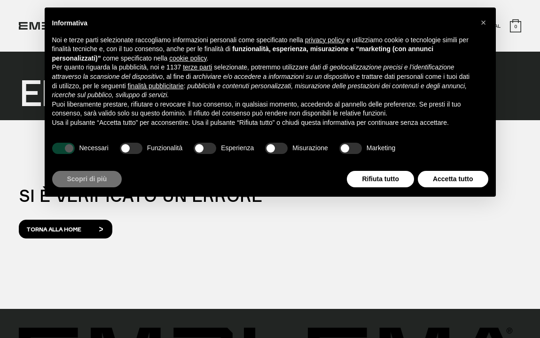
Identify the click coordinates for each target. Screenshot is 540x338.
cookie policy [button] (187, 58)
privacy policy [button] (324, 40)
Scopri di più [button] (87, 179)
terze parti (197, 67)
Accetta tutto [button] (453, 179)
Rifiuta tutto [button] (380, 179)
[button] (483, 22)
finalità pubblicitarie (156, 86)
